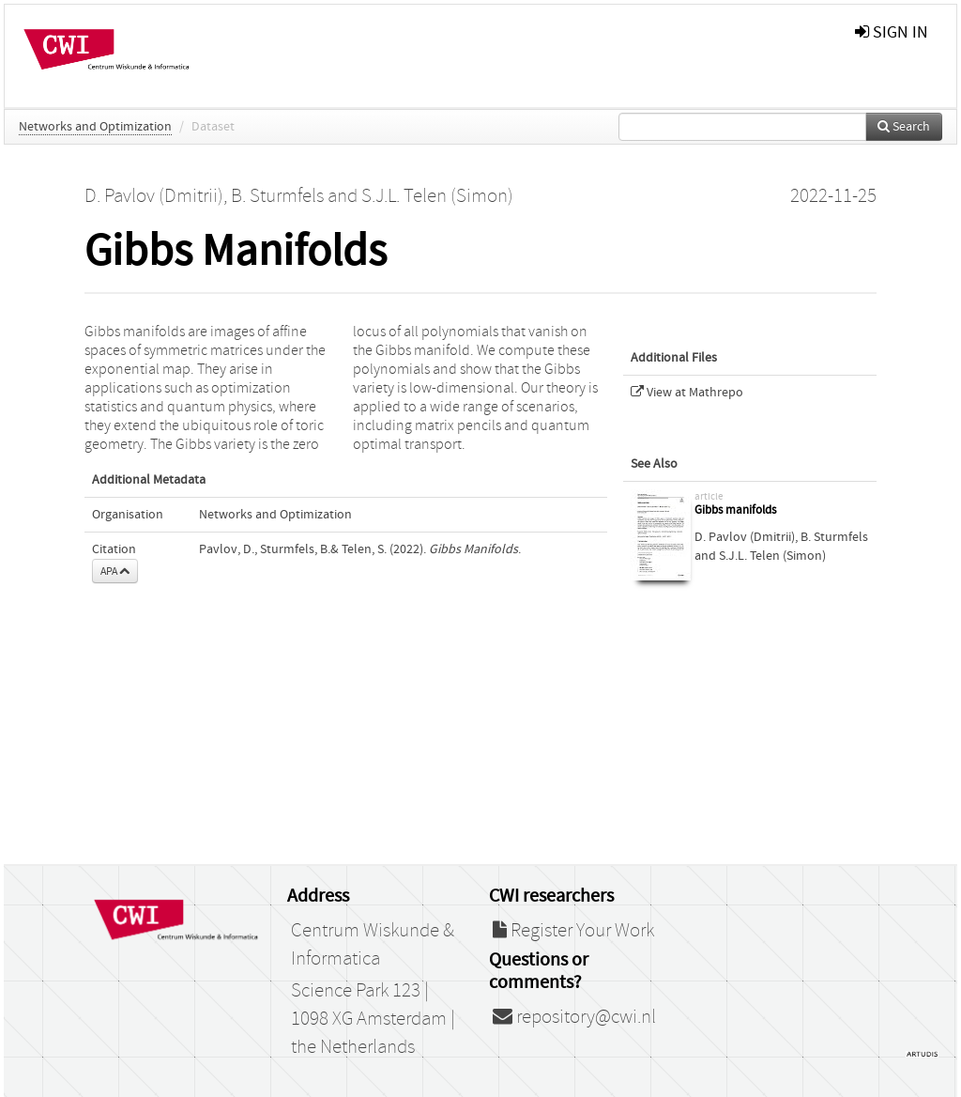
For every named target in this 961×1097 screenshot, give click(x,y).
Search (903, 126)
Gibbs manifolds (735, 510)
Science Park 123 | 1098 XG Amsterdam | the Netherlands (373, 1019)
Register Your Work (573, 930)
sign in (891, 32)
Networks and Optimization (95, 126)
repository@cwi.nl (574, 1017)
